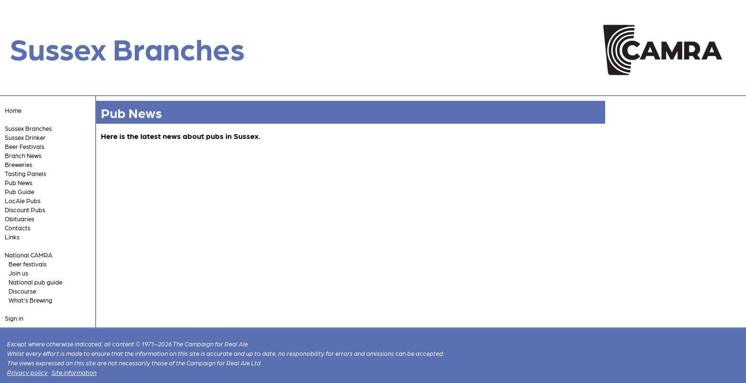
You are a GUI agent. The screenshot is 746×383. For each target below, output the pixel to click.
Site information (74, 372)
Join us (18, 272)
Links (12, 236)
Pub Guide (19, 191)
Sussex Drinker (25, 137)
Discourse (22, 291)
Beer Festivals (24, 146)
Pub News (18, 182)
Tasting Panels (25, 173)
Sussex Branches (28, 128)
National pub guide (35, 281)
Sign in (14, 318)
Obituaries (19, 218)
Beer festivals (28, 263)
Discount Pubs (25, 209)
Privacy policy (27, 372)
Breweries (18, 164)
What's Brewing (30, 300)
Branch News (23, 155)
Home (13, 110)
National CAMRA (28, 254)
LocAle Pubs (22, 200)
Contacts (17, 227)
